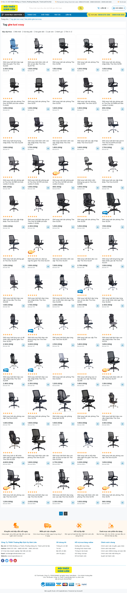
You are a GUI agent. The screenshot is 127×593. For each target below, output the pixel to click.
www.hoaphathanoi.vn (14, 556)
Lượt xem (50, 32)
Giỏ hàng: (119, 8)
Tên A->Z (68, 32)
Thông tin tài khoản (81, 551)
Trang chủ (31, 15)
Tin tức (57, 15)
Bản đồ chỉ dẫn (61, 551)
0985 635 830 (95, 2)
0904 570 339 (84, 2)
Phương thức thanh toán (83, 548)
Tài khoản (122, 2)
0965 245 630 (106, 2)
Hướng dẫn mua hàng (82, 546)
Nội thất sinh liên (25, 551)
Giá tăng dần (27, 32)
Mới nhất (17, 32)
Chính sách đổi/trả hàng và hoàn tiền (113, 551)
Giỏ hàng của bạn (81, 553)
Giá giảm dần (39, 32)
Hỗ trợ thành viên (80, 556)
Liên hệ (103, 8)
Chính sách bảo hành (108, 548)
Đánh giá (59, 32)
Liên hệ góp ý (60, 553)
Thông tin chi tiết (62, 546)
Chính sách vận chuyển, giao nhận (112, 546)
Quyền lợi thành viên (108, 556)
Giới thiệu (45, 15)
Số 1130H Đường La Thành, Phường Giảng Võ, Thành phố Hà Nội (29, 2)
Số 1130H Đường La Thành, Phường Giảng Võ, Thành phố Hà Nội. (28, 546)
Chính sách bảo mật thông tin (111, 553)
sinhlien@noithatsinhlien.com (15, 553)
